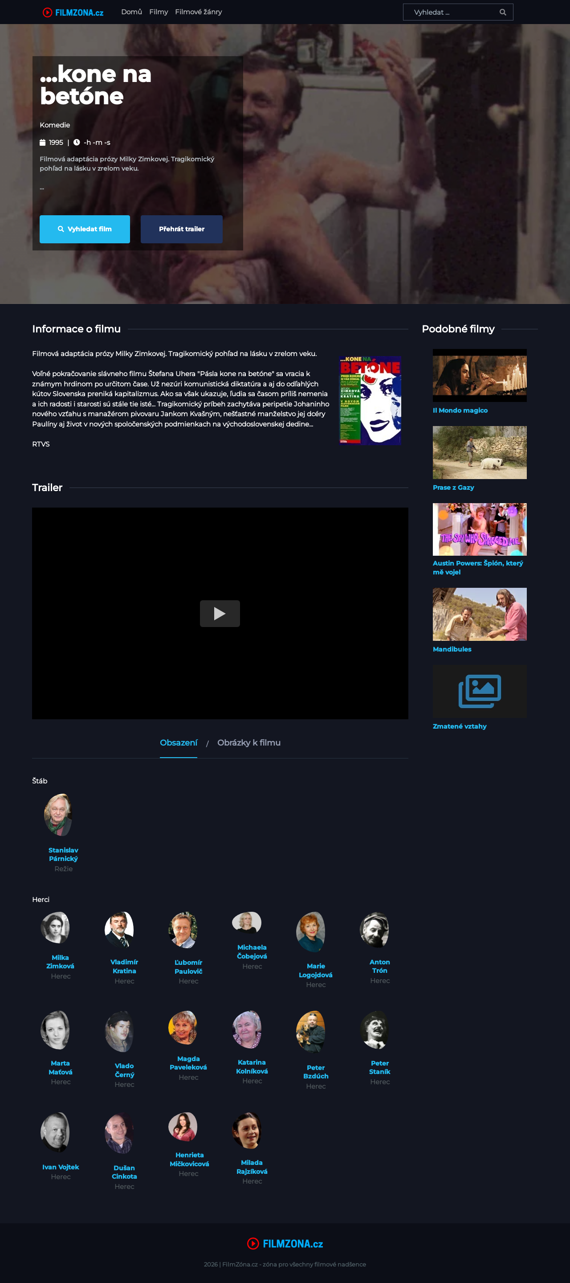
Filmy (158, 12)
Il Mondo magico (460, 410)
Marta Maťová (61, 1067)
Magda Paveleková (188, 1063)
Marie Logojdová (316, 970)
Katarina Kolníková (252, 1066)
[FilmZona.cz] (73, 12)
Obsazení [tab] (178, 743)
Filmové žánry (198, 12)
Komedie (55, 125)
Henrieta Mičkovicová (189, 1159)
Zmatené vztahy (459, 726)
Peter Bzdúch (316, 1072)
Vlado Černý (124, 1070)
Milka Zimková (60, 962)
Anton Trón (380, 966)
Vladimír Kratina (124, 966)
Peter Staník (379, 1067)
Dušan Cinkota (124, 1172)
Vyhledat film (85, 229)
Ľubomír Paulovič (188, 967)
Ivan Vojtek (60, 1167)
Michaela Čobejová (252, 951)
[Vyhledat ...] (458, 12)
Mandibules (452, 649)
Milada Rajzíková (252, 1167)
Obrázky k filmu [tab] (249, 743)
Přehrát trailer (181, 229)
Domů (133, 11)
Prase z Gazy (453, 488)
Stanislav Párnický (63, 854)
